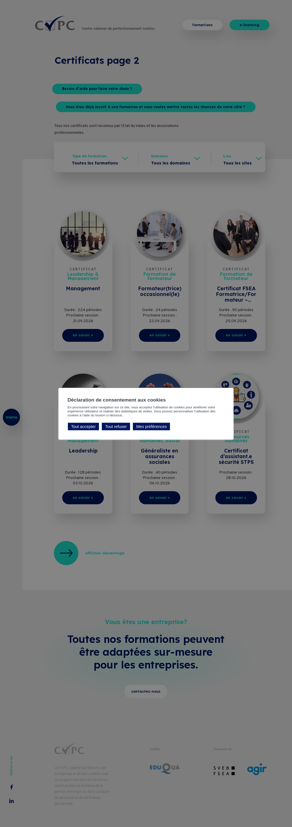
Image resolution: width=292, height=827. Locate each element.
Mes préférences (151, 426)
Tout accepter (83, 426)
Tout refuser (116, 426)
